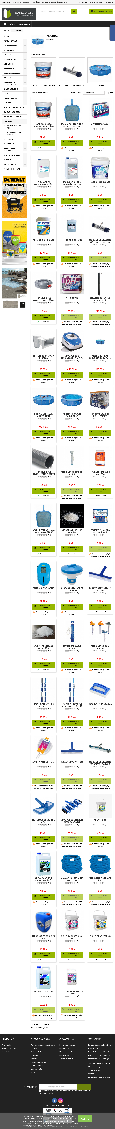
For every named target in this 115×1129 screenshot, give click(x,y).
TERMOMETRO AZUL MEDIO (72, 647)
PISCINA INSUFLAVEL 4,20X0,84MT (43, 415)
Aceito (85, 1118)
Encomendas (65, 1048)
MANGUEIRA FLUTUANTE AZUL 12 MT (72, 879)
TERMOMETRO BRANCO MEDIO (72, 473)
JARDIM (7, 103)
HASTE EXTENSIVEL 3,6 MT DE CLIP (44, 705)
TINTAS (7, 78)
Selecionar (94, 92)
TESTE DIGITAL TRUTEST (43, 588)
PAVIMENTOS (10, 164)
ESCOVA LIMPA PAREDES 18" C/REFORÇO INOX (100, 763)
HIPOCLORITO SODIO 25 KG (43, 937)
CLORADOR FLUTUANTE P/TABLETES (72, 589)
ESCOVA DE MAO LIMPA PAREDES (100, 589)
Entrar (92, 2)
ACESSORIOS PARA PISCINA (14, 133)
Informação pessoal (68, 1045)
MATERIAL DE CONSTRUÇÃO (10, 83)
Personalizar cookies (44, 1125)
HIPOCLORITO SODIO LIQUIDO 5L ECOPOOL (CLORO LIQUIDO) (72, 184)
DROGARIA (9, 50)
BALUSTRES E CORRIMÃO (9, 149)
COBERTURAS (10, 59)
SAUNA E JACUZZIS (12, 112)
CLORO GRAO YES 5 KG (100, 936)
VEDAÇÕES (9, 64)
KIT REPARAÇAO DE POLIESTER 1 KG (100, 415)
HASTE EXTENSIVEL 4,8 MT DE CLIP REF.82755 (72, 705)
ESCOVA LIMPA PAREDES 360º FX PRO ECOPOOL (100, 241)
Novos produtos (9, 1048)
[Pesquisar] (57, 11)
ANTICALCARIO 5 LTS (43, 991)
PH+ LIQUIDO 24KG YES (43, 240)
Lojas (33, 1072)
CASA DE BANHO (11, 89)
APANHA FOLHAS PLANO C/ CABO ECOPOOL (72, 125)
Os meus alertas (66, 1058)
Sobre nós (35, 1058)
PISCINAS (8, 121)
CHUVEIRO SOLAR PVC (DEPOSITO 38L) (100, 299)
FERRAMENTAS (10, 41)
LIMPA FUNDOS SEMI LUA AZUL (43, 821)
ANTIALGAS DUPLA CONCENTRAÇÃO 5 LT (44, 879)
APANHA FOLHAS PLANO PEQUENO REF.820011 (43, 531)
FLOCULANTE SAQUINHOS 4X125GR (44, 183)
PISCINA (10, 139)
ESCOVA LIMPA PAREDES (72, 762)
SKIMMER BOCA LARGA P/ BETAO (43, 357)
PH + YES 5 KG (100, 820)
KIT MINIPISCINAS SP (100, 124)
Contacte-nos (37, 1065)
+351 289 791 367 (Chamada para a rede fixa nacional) (45, 2)
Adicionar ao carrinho (42, 143)
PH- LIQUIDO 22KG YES (71, 240)
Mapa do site (36, 1069)
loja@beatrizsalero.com (99, 1077)
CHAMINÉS (9, 160)
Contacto (6, 2)
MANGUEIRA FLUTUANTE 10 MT (100, 879)
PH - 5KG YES (72, 298)
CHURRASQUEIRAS (12, 155)
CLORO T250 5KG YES (100, 182)
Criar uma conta (106, 2)
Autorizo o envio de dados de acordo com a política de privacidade (64, 1091)
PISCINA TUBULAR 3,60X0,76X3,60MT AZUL (100, 357)
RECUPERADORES (11, 98)
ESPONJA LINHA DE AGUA (100, 704)
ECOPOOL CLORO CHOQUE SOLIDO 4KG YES (43, 126)
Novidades (24, 24)
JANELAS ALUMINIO (12, 73)
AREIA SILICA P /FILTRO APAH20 (71, 531)
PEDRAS (7, 55)
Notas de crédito (66, 1052)
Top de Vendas (8, 1052)
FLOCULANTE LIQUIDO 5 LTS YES (72, 992)
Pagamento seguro (39, 1062)
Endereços (64, 1055)
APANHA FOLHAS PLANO (43, 762)
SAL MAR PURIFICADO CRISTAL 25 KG (44, 647)
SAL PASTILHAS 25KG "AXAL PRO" (100, 473)
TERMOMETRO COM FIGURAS (100, 647)
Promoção (6, 1045)
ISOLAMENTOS (10, 45)
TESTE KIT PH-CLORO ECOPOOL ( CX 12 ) (100, 531)
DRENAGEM (9, 144)
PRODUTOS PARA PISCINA (14, 127)
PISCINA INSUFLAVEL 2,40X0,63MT (71, 415)
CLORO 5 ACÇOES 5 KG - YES (72, 937)
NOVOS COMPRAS (12, 169)
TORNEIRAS (9, 68)
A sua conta (66, 1038)
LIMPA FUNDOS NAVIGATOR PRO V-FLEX (72, 357)
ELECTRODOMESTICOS (14, 107)
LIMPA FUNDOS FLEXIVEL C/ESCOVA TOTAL (72, 821)
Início (13, 24)
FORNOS (8, 93)
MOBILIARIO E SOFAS (13, 116)
